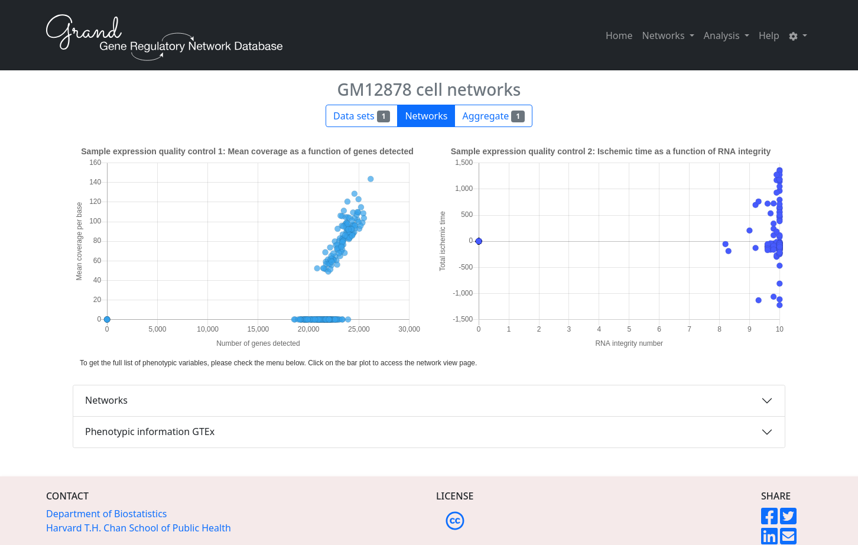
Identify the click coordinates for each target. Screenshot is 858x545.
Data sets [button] (361, 115)
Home (619, 35)
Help (769, 35)
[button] (798, 35)
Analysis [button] (723, 35)
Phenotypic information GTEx (149, 431)
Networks (106, 400)
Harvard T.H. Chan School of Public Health (138, 527)
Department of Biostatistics (106, 513)
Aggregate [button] (493, 115)
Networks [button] (664, 35)
